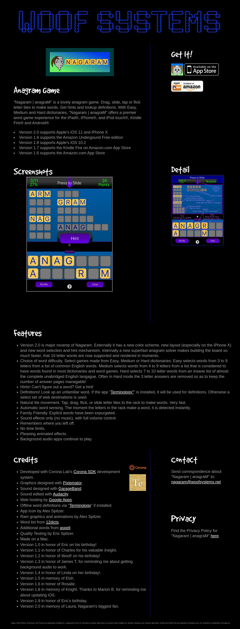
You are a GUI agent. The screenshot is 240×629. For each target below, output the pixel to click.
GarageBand (69, 488)
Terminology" (122, 392)
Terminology (80, 505)
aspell (65, 527)
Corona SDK (85, 471)
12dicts (52, 522)
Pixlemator (72, 483)
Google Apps (60, 499)
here (215, 535)
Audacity (60, 494)
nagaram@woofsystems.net (196, 482)
